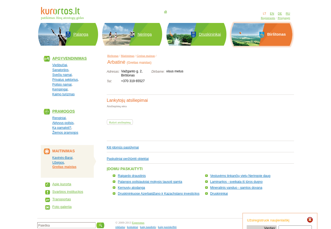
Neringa (145, 34)
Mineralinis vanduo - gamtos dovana (236, 188)
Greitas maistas (64, 167)
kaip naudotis (148, 226)
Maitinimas (127, 55)
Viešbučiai (59, 65)
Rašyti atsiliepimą (120, 122)
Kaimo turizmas (63, 94)
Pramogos (63, 111)
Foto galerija (62, 207)
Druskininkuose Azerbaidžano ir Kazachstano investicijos (158, 194)
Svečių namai (62, 75)
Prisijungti (284, 17)
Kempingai (60, 89)
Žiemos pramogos (65, 132)
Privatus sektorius (65, 80)
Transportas (61, 199)
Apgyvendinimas (69, 58)
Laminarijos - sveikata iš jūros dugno (236, 182)
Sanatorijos (60, 70)
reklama (120, 226)
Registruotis (268, 17)
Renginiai (59, 118)
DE (280, 13)
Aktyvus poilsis (63, 123)
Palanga (80, 34)
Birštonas (113, 55)
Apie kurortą (61, 184)
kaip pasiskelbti (167, 226)
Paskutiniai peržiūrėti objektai (128, 159)
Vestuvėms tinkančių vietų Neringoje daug (240, 176)
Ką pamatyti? (61, 128)
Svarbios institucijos (67, 192)
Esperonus (138, 222)
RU (288, 13)
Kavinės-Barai (62, 158)
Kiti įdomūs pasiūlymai (123, 147)
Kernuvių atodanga (131, 188)
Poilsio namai (62, 84)
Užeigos (58, 162)
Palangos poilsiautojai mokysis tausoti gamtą (150, 182)
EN (272, 13)
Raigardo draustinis (132, 176)
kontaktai (132, 226)
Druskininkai (210, 34)
